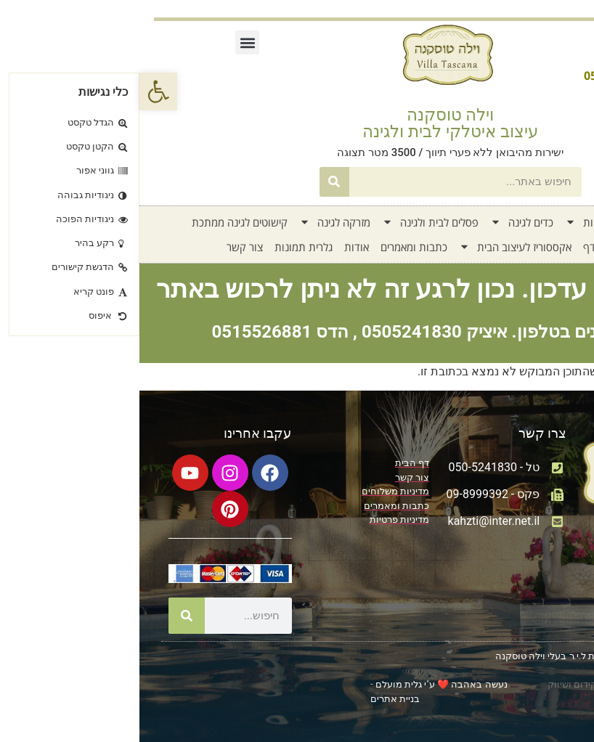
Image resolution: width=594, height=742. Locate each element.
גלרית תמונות (164, 247)
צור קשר (105, 247)
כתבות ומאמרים (274, 247)
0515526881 (122, 332)
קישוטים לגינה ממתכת (100, 222)
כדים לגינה (382, 222)
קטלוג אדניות (463, 222)
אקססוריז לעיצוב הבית (376, 247)
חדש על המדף (475, 247)
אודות (217, 247)
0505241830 (272, 332)
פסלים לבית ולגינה (291, 222)
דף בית (527, 222)
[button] (19, 91)
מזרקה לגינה (195, 222)
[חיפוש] (195, 182)
